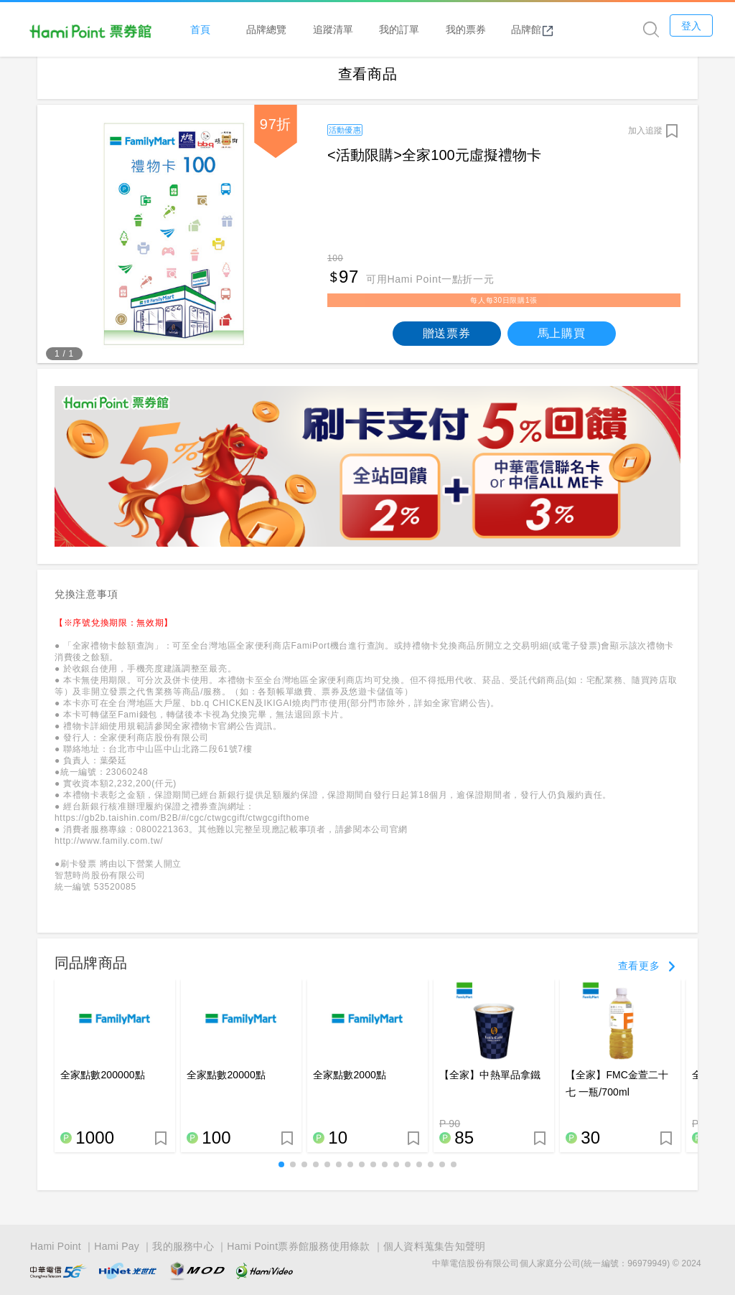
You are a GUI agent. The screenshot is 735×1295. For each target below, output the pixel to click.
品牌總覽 (291, 30)
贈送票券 (447, 342)
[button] (281, 1174)
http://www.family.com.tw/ (109, 851)
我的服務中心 (183, 1247)
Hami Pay (116, 1247)
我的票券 (489, 30)
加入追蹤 (645, 140)
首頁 (224, 30)
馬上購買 (562, 342)
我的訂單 (423, 30)
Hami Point (55, 1247)
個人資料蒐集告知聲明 (434, 1247)
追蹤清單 (357, 30)
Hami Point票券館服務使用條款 (298, 1247)
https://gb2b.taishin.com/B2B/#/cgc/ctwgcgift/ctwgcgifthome (182, 828)
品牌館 (556, 30)
